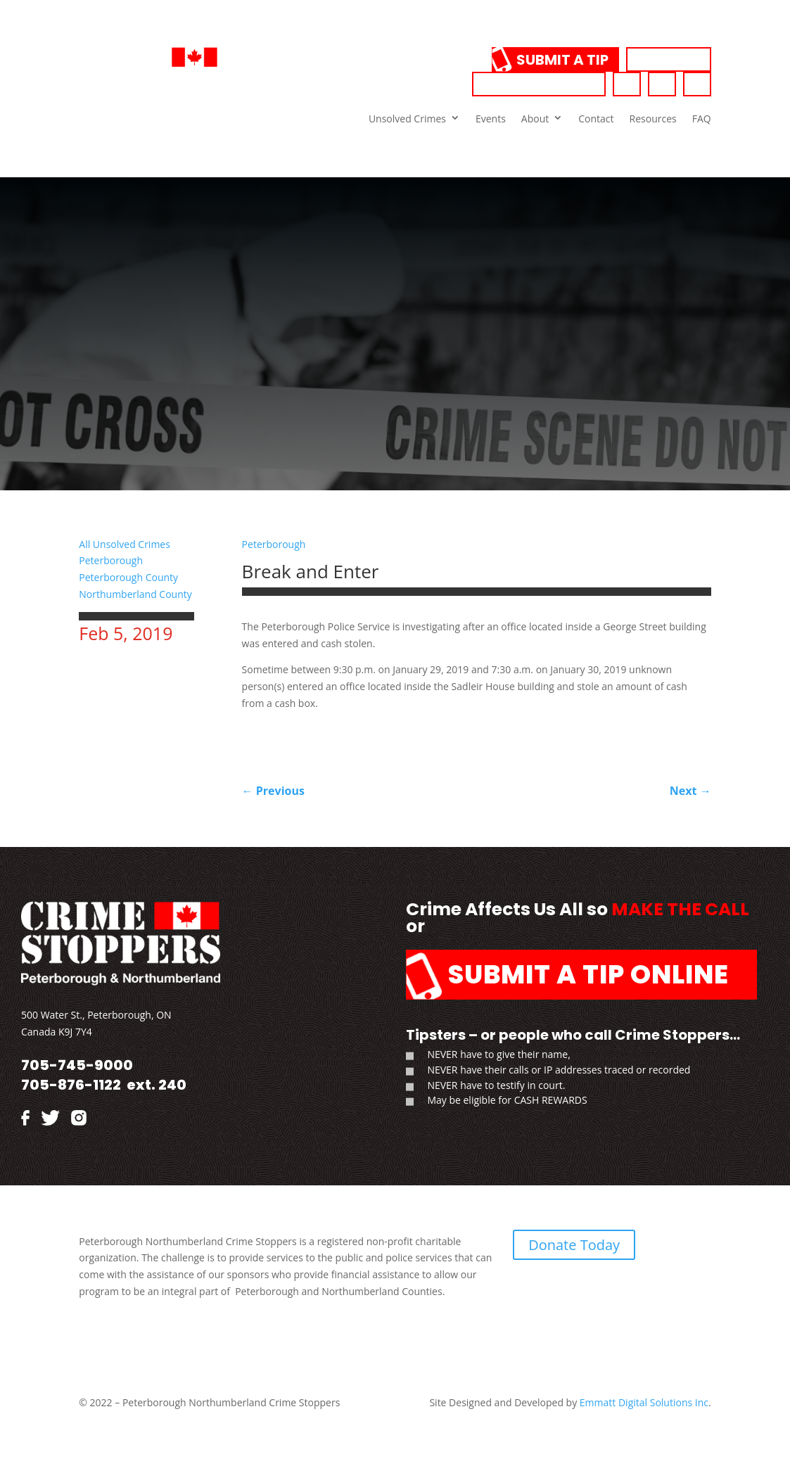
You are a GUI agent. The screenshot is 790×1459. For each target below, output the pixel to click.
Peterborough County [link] (128, 577)
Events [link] (491, 118)
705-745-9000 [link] (538, 84)
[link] (199, 87)
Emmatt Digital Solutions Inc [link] (642, 1402)
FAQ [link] (701, 118)
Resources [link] (653, 118)
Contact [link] (595, 118)
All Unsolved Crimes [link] (124, 544)
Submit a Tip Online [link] (588, 974)
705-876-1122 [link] (71, 1085)
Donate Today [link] (574, 1244)
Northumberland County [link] (135, 594)
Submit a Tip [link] (562, 60)
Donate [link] (668, 60)
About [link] (535, 118)
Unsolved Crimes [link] (407, 118)
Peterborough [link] (111, 560)
